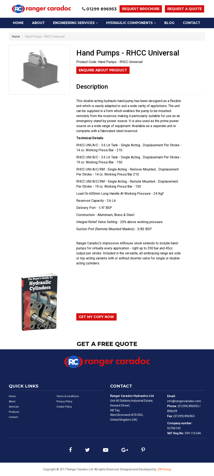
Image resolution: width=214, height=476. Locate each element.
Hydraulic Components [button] (129, 23)
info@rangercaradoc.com (184, 401)
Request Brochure (140, 9)
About (38, 23)
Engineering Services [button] (74, 23)
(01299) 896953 (188, 406)
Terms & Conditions (67, 396)
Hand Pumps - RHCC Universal (45, 36)
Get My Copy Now (96, 317)
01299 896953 (101, 8)
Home (18, 23)
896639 (172, 411)
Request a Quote (184, 9)
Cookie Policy (64, 406)
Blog (169, 23)
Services (14, 406)
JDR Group (164, 469)
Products (14, 411)
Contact (191, 23)
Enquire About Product (103, 70)
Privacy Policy (64, 401)
